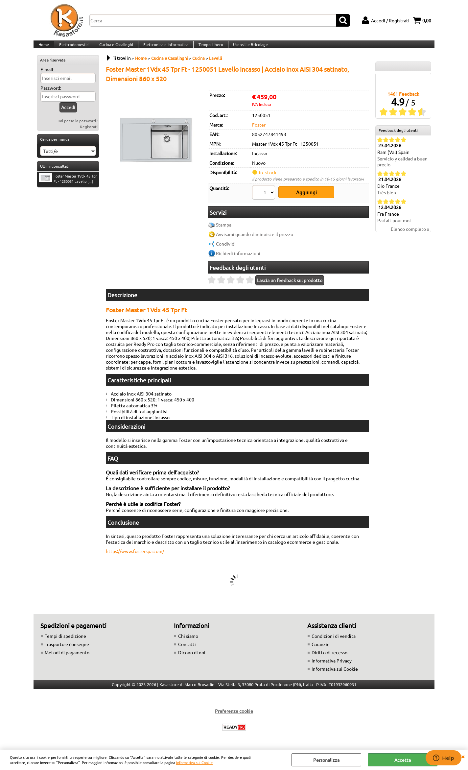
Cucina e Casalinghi (115, 48)
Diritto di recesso (329, 656)
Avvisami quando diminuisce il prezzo (254, 238)
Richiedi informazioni (238, 257)
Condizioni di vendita (334, 639)
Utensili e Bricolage (247, 48)
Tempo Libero (208, 48)
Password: (50, 96)
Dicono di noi (191, 656)
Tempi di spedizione (65, 639)
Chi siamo (188, 639)
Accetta (402, 760)
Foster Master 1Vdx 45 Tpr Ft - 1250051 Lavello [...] (68, 186)
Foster (259, 132)
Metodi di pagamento (67, 656)
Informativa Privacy (332, 664)
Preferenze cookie (234, 714)
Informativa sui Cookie (194, 762)
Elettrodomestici (73, 48)
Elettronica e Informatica (163, 48)
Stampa (223, 228)
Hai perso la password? (78, 129)
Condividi (226, 247)
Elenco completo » (410, 237)
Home (43, 48)
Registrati (89, 134)
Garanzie (321, 648)
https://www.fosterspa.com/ (135, 555)
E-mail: (47, 78)
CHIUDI (463, 756)
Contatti (187, 648)
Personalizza (326, 760)
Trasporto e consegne (67, 648)
